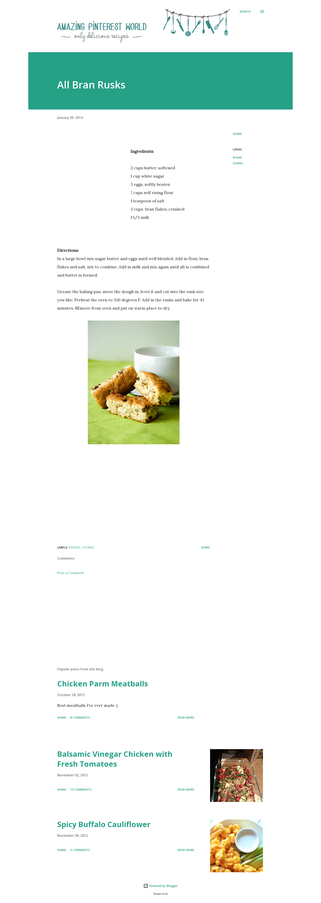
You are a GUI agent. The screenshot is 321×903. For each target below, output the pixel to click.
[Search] (245, 11)
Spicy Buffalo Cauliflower (104, 824)
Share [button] (237, 134)
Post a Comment (70, 573)
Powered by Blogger (160, 886)
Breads (237, 157)
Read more (186, 717)
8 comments (80, 717)
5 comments (80, 850)
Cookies (238, 163)
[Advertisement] (92, 184)
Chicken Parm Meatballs (102, 684)
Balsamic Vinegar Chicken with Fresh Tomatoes (114, 759)
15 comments (81, 789)
